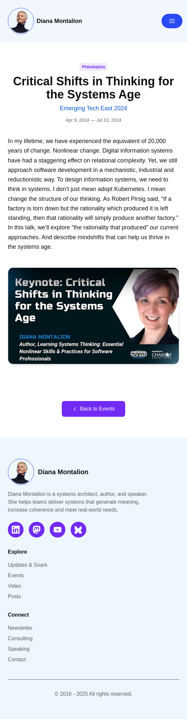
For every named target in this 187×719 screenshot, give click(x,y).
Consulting (20, 638)
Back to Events (93, 409)
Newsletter (20, 628)
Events (16, 575)
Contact (17, 659)
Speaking (19, 649)
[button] (93, 316)
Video (14, 586)
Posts (14, 596)
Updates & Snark (27, 565)
